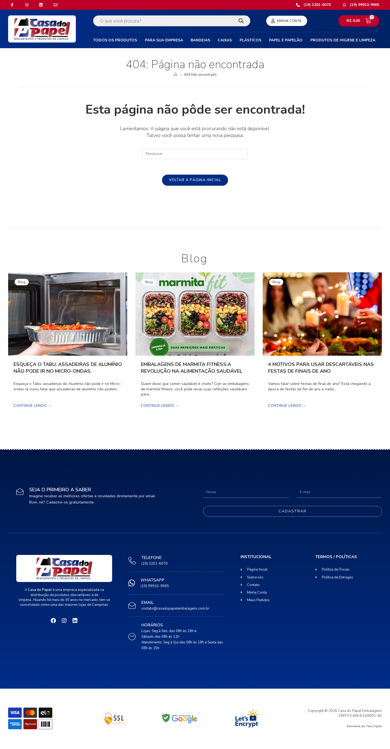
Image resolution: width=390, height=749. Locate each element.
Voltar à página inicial (195, 180)
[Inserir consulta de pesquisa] (195, 153)
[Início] (175, 74)
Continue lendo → (33, 406)
